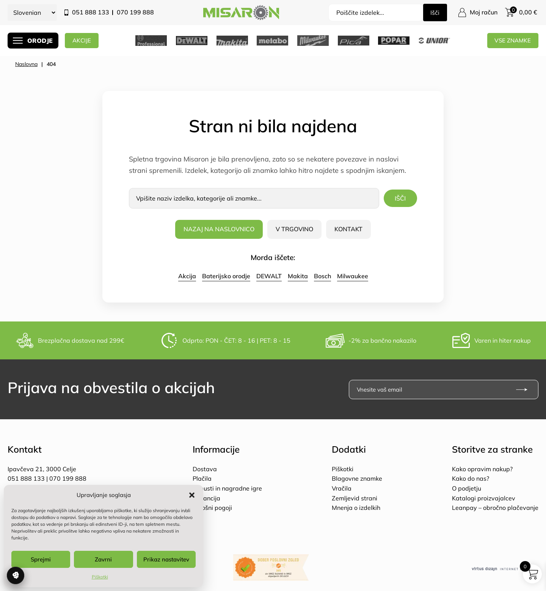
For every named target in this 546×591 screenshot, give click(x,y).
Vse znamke (512, 40)
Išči (434, 12)
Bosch (322, 276)
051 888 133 (90, 12)
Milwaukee (352, 276)
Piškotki (100, 577)
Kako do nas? (470, 478)
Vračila (341, 488)
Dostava (205, 469)
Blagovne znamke (357, 478)
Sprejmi (41, 559)
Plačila (202, 478)
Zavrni (103, 559)
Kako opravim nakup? (482, 469)
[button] (192, 495)
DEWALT (269, 276)
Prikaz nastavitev (166, 559)
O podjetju (466, 488)
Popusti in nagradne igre (227, 488)
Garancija (206, 498)
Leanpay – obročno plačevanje (495, 507)
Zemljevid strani (354, 498)
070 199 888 (135, 12)
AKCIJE (83, 40)
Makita (298, 276)
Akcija (187, 276)
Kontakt (348, 229)
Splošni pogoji (212, 507)
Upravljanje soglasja (15, 575)
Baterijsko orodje (226, 276)
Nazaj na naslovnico (219, 229)
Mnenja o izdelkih (356, 507)
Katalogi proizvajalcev (483, 498)
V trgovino (294, 229)
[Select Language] (32, 12)
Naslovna (26, 64)
